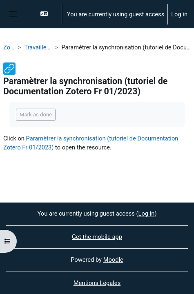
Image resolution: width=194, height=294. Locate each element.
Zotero (9, 47)
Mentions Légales (97, 283)
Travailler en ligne (38, 47)
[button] (47, 14)
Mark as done (36, 114)
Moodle (113, 259)
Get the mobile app (97, 237)
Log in (179, 14)
